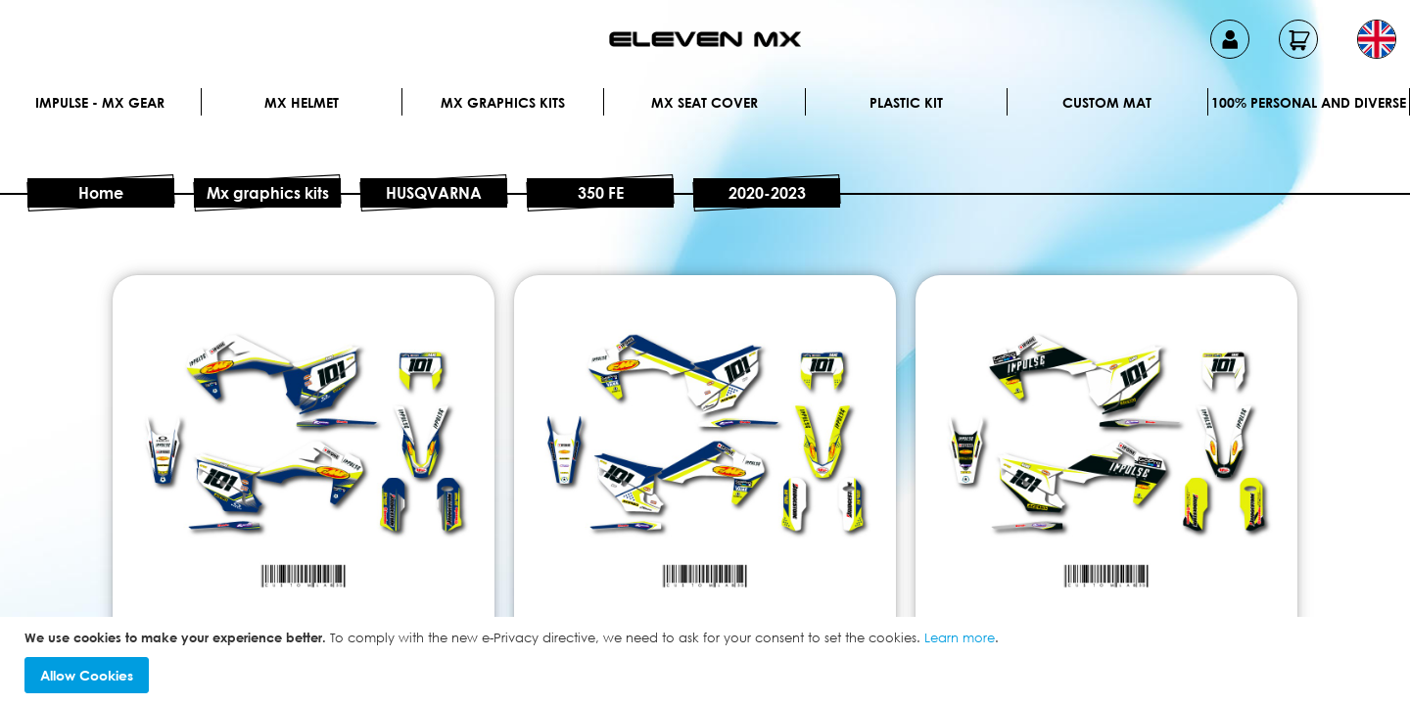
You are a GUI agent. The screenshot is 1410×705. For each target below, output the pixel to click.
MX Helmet (301, 102)
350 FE (601, 193)
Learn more (959, 637)
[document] (707, 661)
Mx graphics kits (503, 102)
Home (100, 193)
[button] (1376, 39)
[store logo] (705, 39)
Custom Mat (1107, 102)
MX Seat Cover (704, 102)
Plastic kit (906, 102)
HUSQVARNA (434, 193)
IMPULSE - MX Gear (99, 102)
